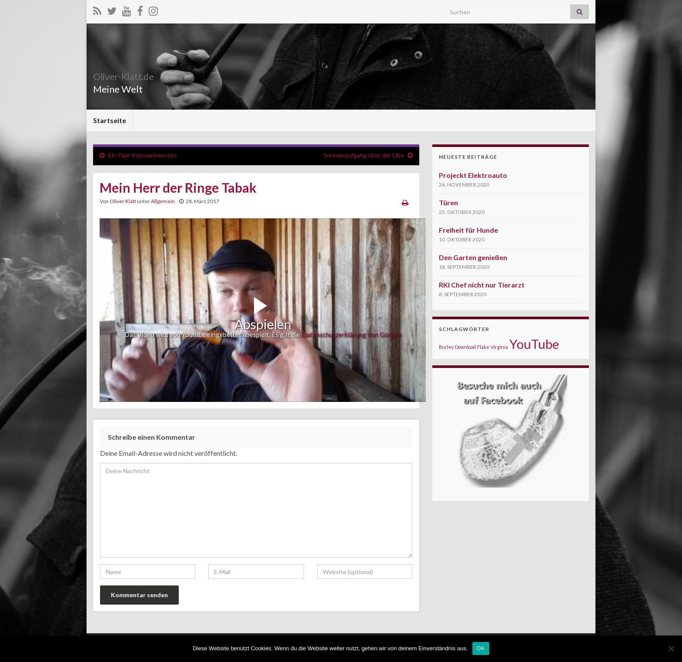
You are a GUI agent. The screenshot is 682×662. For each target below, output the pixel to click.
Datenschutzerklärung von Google (351, 334)
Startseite (109, 120)
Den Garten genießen (473, 257)
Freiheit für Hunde (468, 230)
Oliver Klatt (123, 201)
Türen (448, 202)
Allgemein (163, 201)
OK (481, 648)
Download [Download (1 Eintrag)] (465, 347)
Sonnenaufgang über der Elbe (364, 155)
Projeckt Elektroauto (473, 175)
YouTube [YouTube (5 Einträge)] (534, 343)
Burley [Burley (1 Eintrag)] (446, 347)
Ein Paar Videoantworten (142, 155)
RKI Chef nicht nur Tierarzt (482, 285)
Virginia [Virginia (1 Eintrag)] (499, 347)
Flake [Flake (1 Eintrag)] (483, 347)
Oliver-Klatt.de (135, 74)
